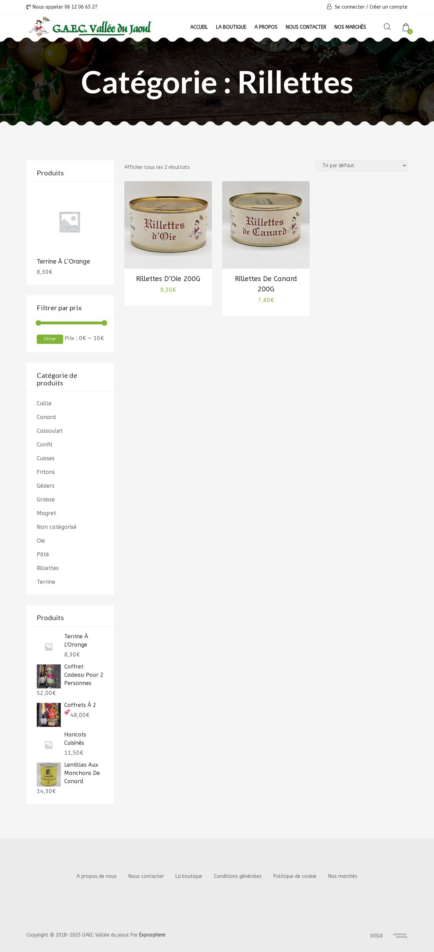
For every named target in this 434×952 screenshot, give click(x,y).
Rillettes (48, 568)
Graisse (46, 499)
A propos (265, 27)
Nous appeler (62, 7)
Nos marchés (342, 876)
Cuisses (46, 458)
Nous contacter (306, 27)
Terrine (46, 582)
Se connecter (350, 7)
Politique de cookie (295, 876)
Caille (44, 403)
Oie (41, 540)
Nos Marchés (350, 27)
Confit (45, 444)
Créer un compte (388, 7)
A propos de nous (97, 876)
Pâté (43, 554)
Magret (46, 513)
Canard (46, 417)
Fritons (46, 472)
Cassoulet (49, 431)
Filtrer (50, 339)
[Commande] (362, 165)
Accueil (199, 27)
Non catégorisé (57, 527)
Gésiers (46, 486)
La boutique (231, 27)
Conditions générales (238, 876)
